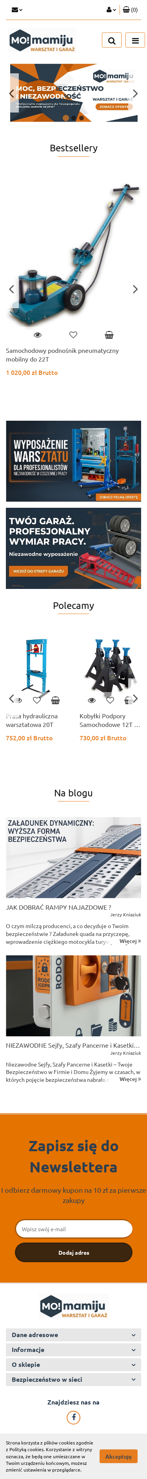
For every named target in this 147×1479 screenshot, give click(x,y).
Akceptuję (118, 1456)
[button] (130, 10)
